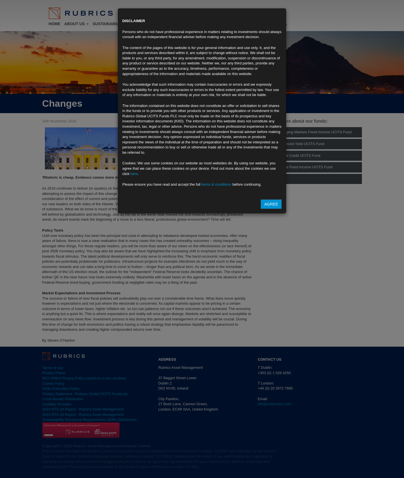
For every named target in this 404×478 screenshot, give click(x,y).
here (134, 174)
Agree (271, 204)
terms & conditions (216, 184)
